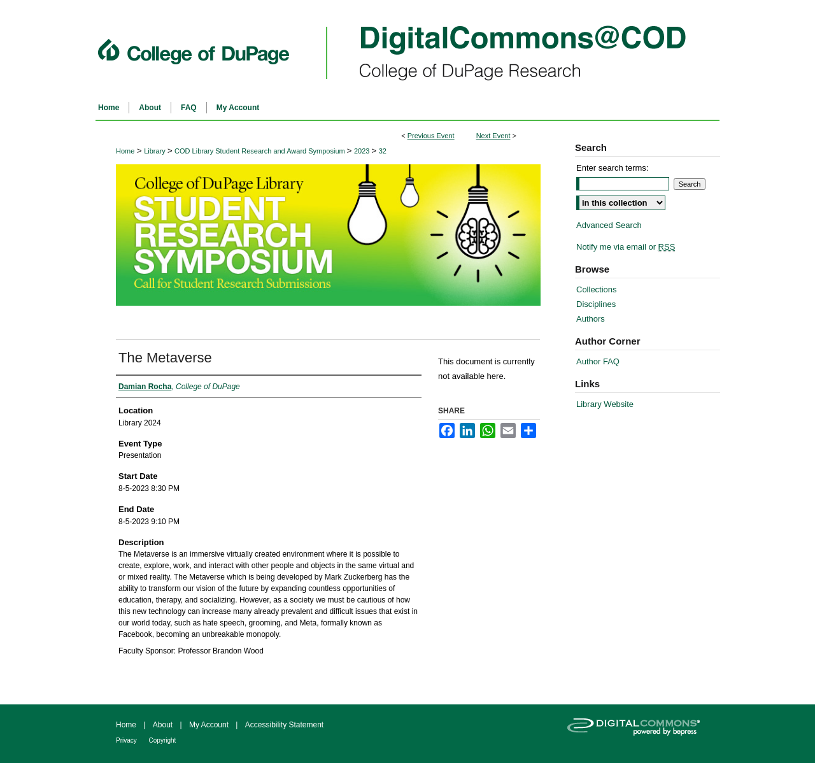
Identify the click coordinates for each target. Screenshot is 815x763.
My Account (209, 724)
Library (155, 151)
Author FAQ (598, 361)
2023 (363, 151)
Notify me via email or (625, 247)
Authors (590, 319)
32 (382, 151)
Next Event (493, 135)
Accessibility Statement (284, 724)
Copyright (162, 740)
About (164, 724)
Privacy (127, 740)
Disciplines (596, 304)
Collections (596, 289)
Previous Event (431, 135)
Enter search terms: (612, 168)
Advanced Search (609, 225)
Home (125, 151)
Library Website (605, 404)
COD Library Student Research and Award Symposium (260, 151)
